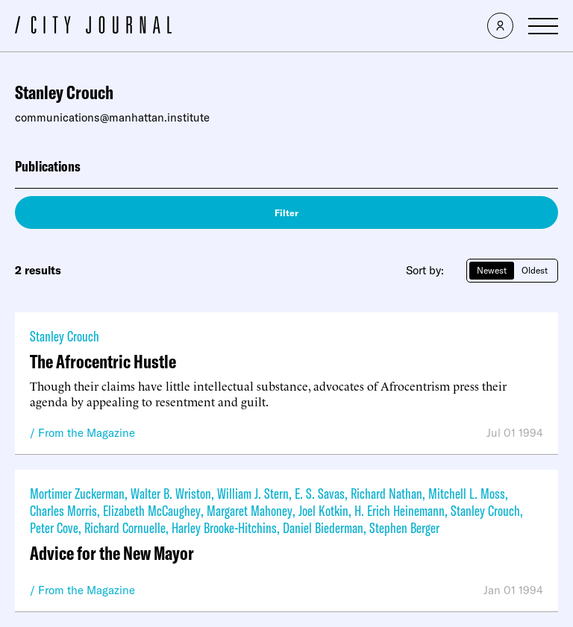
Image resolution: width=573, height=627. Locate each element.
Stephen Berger (404, 527)
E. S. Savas (320, 493)
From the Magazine (86, 433)
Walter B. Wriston (171, 493)
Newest (492, 270)
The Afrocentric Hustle (103, 361)
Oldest (535, 270)
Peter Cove (54, 527)
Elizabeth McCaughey (152, 510)
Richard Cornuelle (125, 527)
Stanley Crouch (64, 336)
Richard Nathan (386, 493)
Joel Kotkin (323, 510)
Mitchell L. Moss (466, 493)
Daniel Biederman (323, 527)
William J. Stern (253, 493)
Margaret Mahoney (249, 510)
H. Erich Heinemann (399, 510)
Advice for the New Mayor (112, 552)
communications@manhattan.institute (112, 117)
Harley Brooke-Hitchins (224, 527)
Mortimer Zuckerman (77, 493)
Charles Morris (63, 510)
